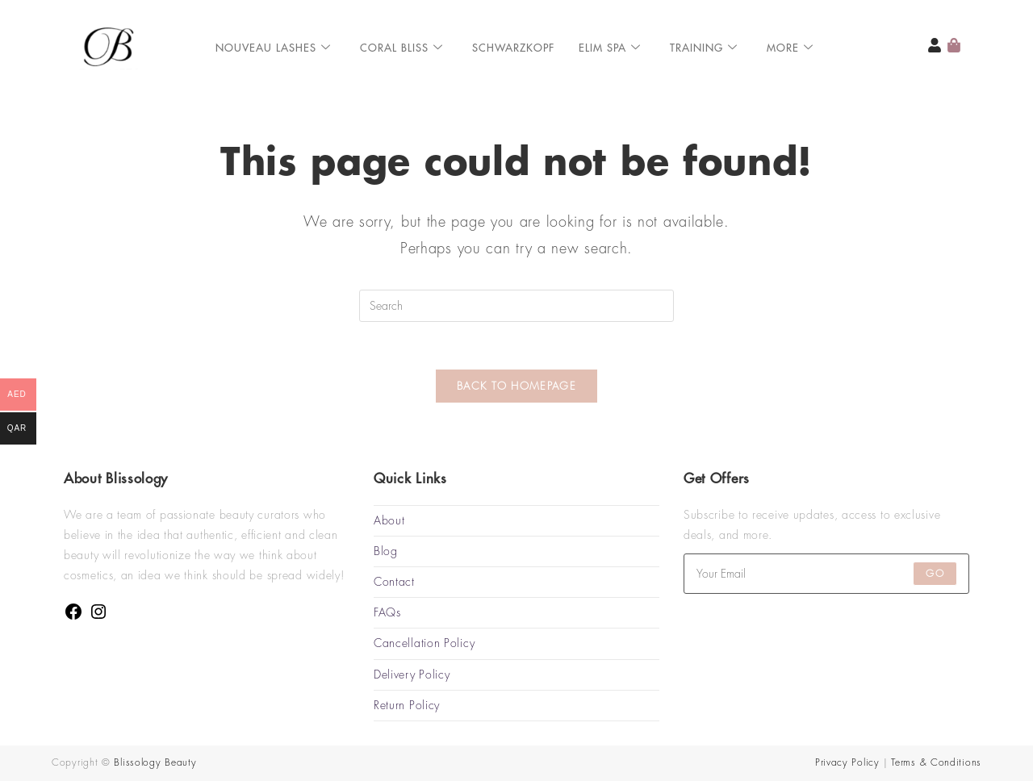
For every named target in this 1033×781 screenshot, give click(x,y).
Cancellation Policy (424, 643)
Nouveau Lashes (273, 48)
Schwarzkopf (513, 48)
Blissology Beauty (155, 762)
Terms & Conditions (936, 762)
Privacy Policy (847, 762)
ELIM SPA (610, 48)
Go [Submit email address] (934, 573)
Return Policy (407, 705)
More (790, 48)
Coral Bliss (401, 48)
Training (704, 48)
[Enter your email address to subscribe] (826, 573)
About (389, 520)
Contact (394, 581)
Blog (386, 551)
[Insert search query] (516, 306)
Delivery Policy (412, 674)
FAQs (387, 613)
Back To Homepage (516, 387)
